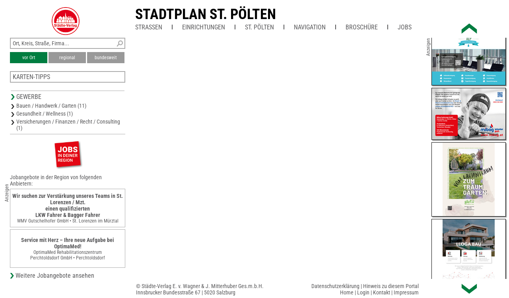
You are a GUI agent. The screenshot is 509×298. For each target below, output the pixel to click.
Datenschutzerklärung (335, 286)
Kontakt (381, 292)
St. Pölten (259, 27)
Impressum (406, 292)
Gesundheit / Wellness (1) (44, 113)
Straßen (148, 27)
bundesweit (106, 57)
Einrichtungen (203, 27)
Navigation (310, 27)
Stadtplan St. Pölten (205, 14)
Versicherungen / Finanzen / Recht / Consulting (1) (68, 124)
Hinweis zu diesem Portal (391, 286)
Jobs (405, 27)
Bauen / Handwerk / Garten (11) (51, 106)
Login (363, 292)
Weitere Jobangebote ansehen (55, 275)
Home (347, 292)
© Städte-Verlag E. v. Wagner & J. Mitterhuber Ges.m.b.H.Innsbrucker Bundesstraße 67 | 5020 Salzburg (200, 289)
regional (67, 57)
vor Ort (28, 57)
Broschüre (362, 27)
